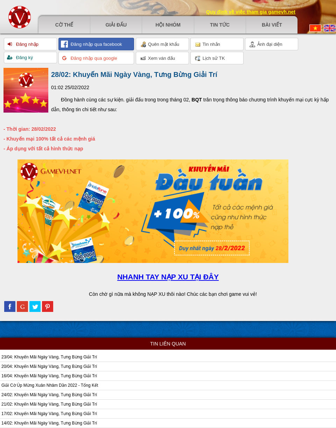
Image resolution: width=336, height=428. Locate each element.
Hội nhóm (168, 25)
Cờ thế (64, 25)
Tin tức (220, 25)
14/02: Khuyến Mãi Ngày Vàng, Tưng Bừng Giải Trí (49, 423)
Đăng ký (24, 57)
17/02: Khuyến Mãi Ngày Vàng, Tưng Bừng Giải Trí (49, 413)
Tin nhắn (207, 44)
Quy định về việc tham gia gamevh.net (250, 12)
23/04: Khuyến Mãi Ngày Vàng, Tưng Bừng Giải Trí (49, 357)
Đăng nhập (26, 44)
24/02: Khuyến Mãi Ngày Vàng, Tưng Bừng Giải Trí (49, 394)
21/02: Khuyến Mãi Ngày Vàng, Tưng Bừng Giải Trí (49, 404)
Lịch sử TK (210, 58)
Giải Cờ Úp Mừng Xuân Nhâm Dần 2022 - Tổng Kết (49, 385)
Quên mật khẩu (159, 44)
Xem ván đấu (157, 58)
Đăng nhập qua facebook (95, 44)
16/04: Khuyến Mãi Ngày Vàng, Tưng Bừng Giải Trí (49, 375)
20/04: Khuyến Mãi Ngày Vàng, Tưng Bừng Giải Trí (49, 366)
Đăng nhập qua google (93, 58)
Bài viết (272, 25)
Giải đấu (116, 25)
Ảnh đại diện (266, 44)
